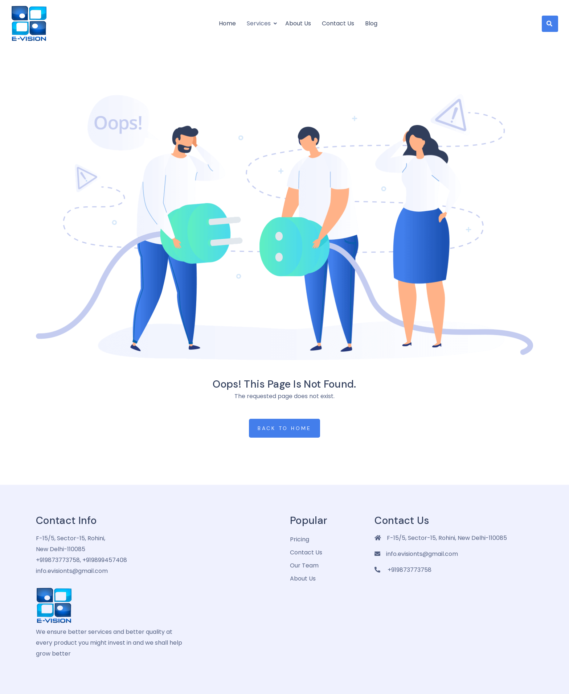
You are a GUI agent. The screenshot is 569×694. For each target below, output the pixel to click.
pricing (299, 539)
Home (227, 23)
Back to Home (284, 428)
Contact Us (338, 23)
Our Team (304, 565)
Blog (371, 23)
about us (303, 578)
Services (259, 23)
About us (298, 23)
